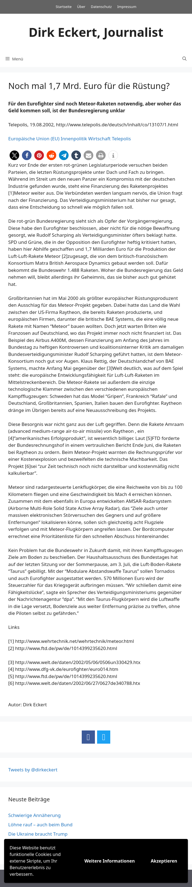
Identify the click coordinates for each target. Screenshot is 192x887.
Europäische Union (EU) (34, 138)
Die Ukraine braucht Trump (37, 834)
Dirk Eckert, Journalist (96, 32)
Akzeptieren (164, 861)
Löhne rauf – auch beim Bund (40, 824)
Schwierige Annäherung (34, 815)
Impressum (126, 6)
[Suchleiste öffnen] (184, 59)
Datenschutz (101, 6)
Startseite (64, 6)
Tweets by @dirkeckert (32, 769)
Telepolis (121, 138)
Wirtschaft (99, 138)
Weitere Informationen (109, 861)
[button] (14, 155)
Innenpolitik (74, 138)
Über (81, 6)
